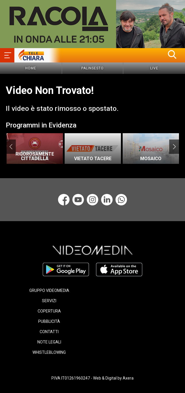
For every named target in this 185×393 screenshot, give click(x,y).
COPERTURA (49, 311)
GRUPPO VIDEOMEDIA (49, 290)
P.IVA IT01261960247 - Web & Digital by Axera (92, 378)
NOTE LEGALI (49, 342)
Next (174, 146)
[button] (172, 54)
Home (30, 68)
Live (154, 68)
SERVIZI (49, 300)
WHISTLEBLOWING (49, 352)
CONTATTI (49, 331)
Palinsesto (92, 68)
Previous (11, 146)
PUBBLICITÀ (49, 321)
